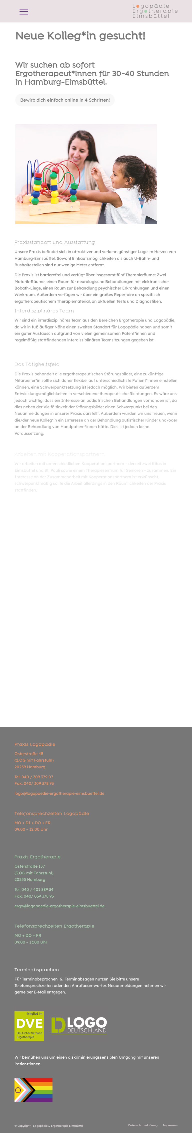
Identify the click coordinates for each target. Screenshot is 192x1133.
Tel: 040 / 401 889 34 (34, 889)
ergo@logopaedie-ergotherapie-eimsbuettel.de (59, 905)
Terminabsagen (79, 978)
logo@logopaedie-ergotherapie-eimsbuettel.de (59, 793)
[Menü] (21, 11)
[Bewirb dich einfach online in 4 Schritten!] (65, 100)
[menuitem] (21, 11)
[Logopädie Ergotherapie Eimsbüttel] (155, 11)
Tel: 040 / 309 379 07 (33, 776)
